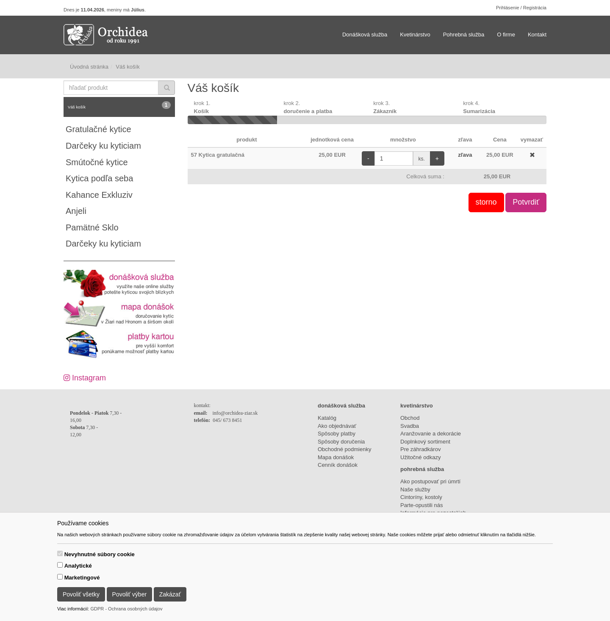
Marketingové (82, 577)
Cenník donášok (338, 465)
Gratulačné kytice (98, 129)
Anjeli (76, 211)
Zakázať (170, 594)
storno (486, 202)
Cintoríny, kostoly (421, 497)
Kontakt (537, 34)
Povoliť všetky (81, 594)
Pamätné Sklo (92, 227)
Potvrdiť (526, 202)
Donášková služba (364, 34)
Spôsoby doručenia (341, 441)
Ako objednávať (337, 426)
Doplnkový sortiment (425, 441)
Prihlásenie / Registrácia (521, 7)
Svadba (409, 426)
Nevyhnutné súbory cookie (99, 554)
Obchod (410, 418)
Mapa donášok (336, 457)
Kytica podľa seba (99, 178)
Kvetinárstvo (415, 34)
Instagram (85, 378)
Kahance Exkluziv (99, 195)
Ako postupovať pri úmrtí (430, 481)
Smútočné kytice (97, 162)
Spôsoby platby (336, 433)
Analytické (78, 566)
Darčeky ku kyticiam (103, 145)
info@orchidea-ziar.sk (235, 413)
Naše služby (415, 489)
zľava (465, 155)
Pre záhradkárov (420, 449)
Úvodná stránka (89, 67)
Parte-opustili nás (421, 505)
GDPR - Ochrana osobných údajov (126, 608)
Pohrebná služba (464, 34)
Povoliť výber (129, 594)
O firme (506, 34)
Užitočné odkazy (420, 457)
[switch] (60, 553)
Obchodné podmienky (344, 449)
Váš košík (119, 105)
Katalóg (327, 418)
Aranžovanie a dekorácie (430, 433)
